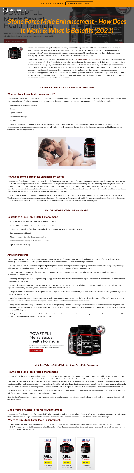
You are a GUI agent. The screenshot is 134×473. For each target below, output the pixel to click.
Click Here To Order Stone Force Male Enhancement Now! (67, 87)
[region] (67, 3)
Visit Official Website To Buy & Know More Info (67, 210)
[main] (67, 25)
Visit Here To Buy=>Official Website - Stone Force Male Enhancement (67, 365)
